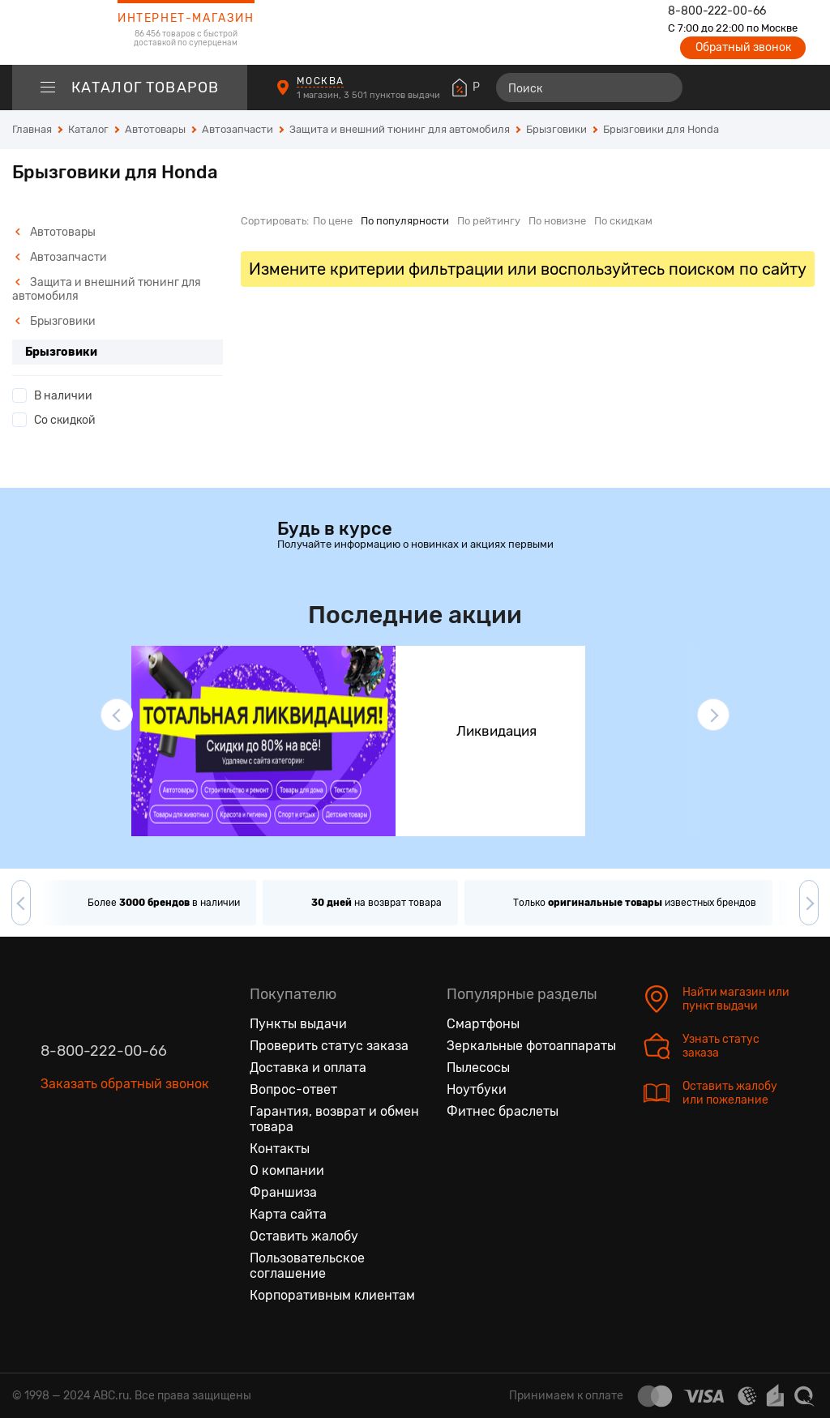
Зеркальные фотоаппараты (531, 1045)
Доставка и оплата (308, 1067)
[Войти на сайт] (771, 87)
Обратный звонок (743, 47)
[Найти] (663, 87)
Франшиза (283, 1192)
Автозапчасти (61, 257)
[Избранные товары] (742, 87)
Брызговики (55, 321)
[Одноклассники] (88, 1160)
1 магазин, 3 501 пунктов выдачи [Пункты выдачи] (370, 95)
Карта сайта (288, 1214)
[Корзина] (803, 87)
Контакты (280, 1148)
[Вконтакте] (53, 1160)
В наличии (63, 396)
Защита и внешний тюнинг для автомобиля (106, 289)
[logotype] (52, 32)
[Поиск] (589, 87)
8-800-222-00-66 (717, 11)
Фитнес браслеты (502, 1111)
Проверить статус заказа (329, 1045)
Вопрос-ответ (293, 1089)
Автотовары (55, 232)
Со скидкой (65, 420)
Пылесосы (478, 1067)
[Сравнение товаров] (713, 87)
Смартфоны (483, 1023)
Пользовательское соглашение (307, 1265)
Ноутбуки (477, 1089)
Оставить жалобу (304, 1236)
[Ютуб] (122, 1160)
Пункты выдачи (298, 1023)
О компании (287, 1170)
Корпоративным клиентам (332, 1295)
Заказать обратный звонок (125, 1083)
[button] (117, 714)
